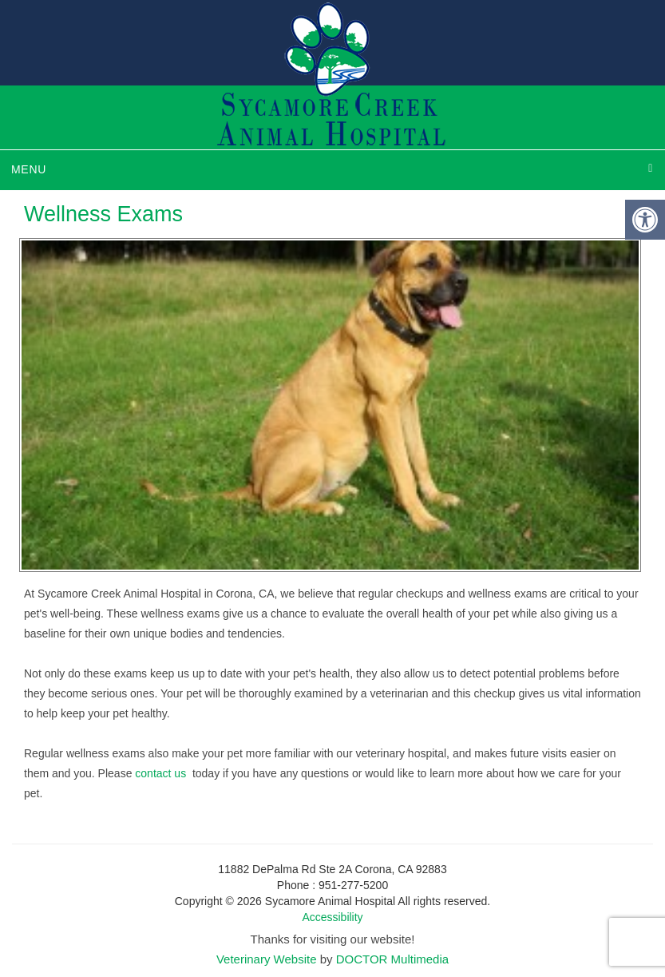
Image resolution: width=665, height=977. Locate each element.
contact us (162, 773)
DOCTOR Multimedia (392, 959)
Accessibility (332, 917)
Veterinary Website (266, 959)
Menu (28, 169)
